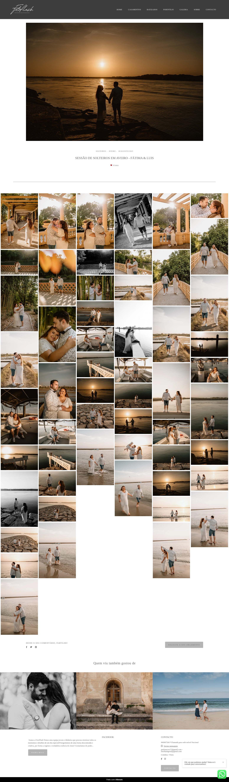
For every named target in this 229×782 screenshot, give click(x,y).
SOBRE (197, 10)
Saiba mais (37, 752)
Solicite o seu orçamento (184, 645)
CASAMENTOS (134, 10)
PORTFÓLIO (168, 10)
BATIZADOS (152, 10)
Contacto (170, 768)
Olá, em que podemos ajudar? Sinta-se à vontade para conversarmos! (201, 763)
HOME (119, 10)
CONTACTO (211, 10)
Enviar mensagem (171, 746)
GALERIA (184, 10)
